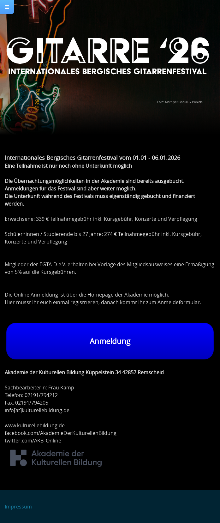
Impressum (18, 506)
